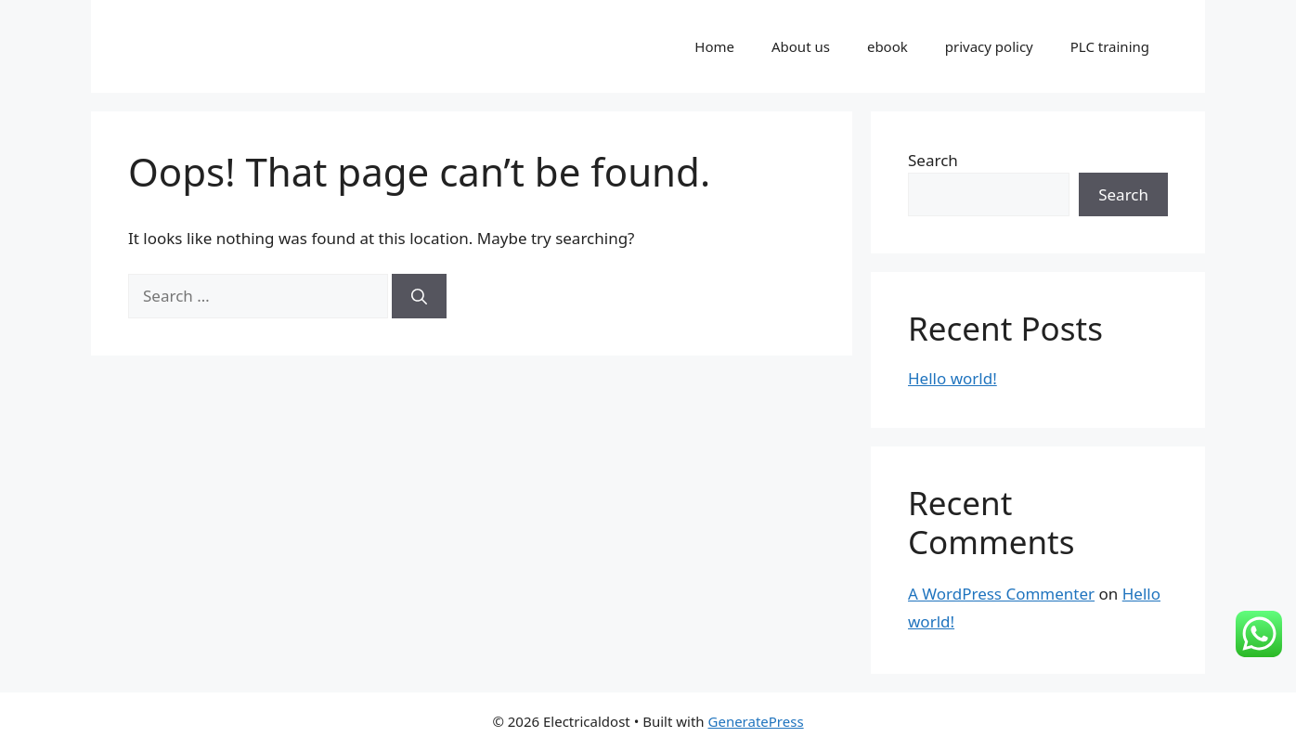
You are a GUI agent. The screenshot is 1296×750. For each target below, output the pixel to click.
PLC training (1109, 46)
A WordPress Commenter (1001, 593)
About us (800, 46)
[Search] (419, 296)
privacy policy (989, 46)
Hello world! (952, 378)
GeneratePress (756, 721)
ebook (887, 46)
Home (714, 46)
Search (933, 160)
